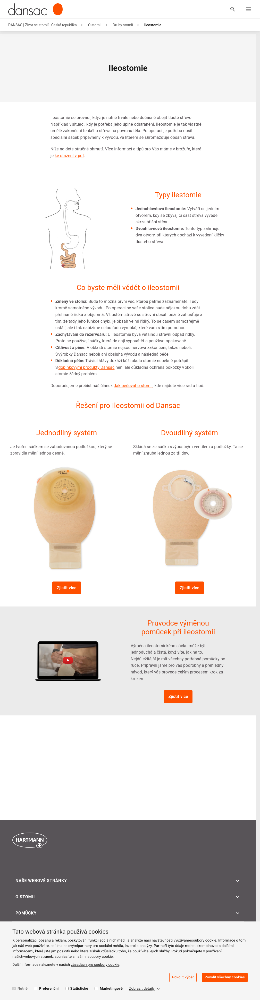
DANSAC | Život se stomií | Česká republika (42, 25)
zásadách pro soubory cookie (95, 965)
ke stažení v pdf (69, 155)
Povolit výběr (183, 977)
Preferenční (49, 989)
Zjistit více (66, 587)
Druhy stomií (123, 25)
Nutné (23, 989)
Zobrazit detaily (142, 989)
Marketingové (111, 989)
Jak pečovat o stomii (133, 385)
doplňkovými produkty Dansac (86, 367)
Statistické (79, 989)
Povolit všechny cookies (225, 977)
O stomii (95, 25)
